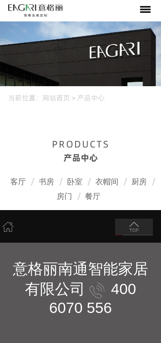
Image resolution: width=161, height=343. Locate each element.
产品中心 (91, 97)
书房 (46, 182)
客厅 (18, 182)
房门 (64, 196)
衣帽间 (106, 182)
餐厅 (92, 196)
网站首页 (56, 97)
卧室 (74, 182)
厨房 (139, 182)
